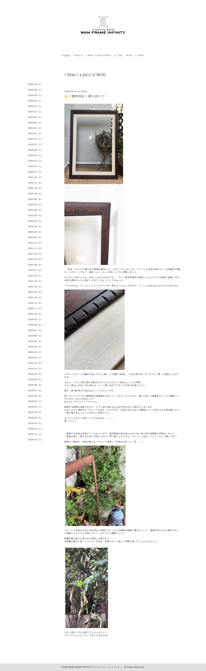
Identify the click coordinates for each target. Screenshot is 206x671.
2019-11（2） (35, 368)
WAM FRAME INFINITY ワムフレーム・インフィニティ (96, 667)
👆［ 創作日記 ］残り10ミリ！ (85, 96)
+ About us (78, 55)
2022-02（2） (35, 232)
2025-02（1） (35, 101)
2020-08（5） (35, 325)
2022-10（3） (35, 188)
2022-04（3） (35, 221)
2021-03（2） (35, 286)
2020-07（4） (35, 330)
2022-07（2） (35, 204)
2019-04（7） (35, 407)
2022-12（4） (35, 177)
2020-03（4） (35, 346)
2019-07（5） (35, 390)
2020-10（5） (35, 314)
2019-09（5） (35, 379)
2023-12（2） (35, 128)
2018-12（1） (35, 428)
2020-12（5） (35, 303)
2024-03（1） (35, 117)
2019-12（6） (35, 363)
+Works (128, 55)
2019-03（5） (35, 412)
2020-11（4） (35, 308)
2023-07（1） (35, 144)
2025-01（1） (35, 106)
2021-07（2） (35, 270)
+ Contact (139, 55)
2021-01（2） (35, 297)
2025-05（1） (35, 90)
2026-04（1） (35, 84)
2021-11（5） (35, 248)
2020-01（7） (35, 357)
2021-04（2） (35, 281)
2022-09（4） (35, 193)
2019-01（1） (35, 423)
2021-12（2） (35, 243)
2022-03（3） (35, 226)
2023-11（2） (35, 133)
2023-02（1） (35, 166)
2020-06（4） (35, 336)
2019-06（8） (35, 396)
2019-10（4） (35, 374)
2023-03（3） (35, 161)
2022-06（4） (35, 210)
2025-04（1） (35, 95)
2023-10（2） (35, 139)
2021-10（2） (35, 254)
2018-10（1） (35, 439)
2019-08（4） (35, 385)
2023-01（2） (35, 172)
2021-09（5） (35, 259)
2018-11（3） (35, 434)
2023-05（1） (35, 150)
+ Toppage (65, 55)
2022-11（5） (35, 182)
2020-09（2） (35, 319)
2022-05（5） (35, 215)
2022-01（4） (35, 237)
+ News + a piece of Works (98, 55)
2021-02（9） (35, 292)
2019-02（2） (35, 418)
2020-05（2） (35, 341)
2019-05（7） (35, 401)
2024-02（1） (35, 122)
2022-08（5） (35, 199)
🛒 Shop (118, 55)
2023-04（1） (35, 155)
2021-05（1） (35, 275)
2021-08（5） (35, 264)
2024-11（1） (35, 111)
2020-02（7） (35, 352)
